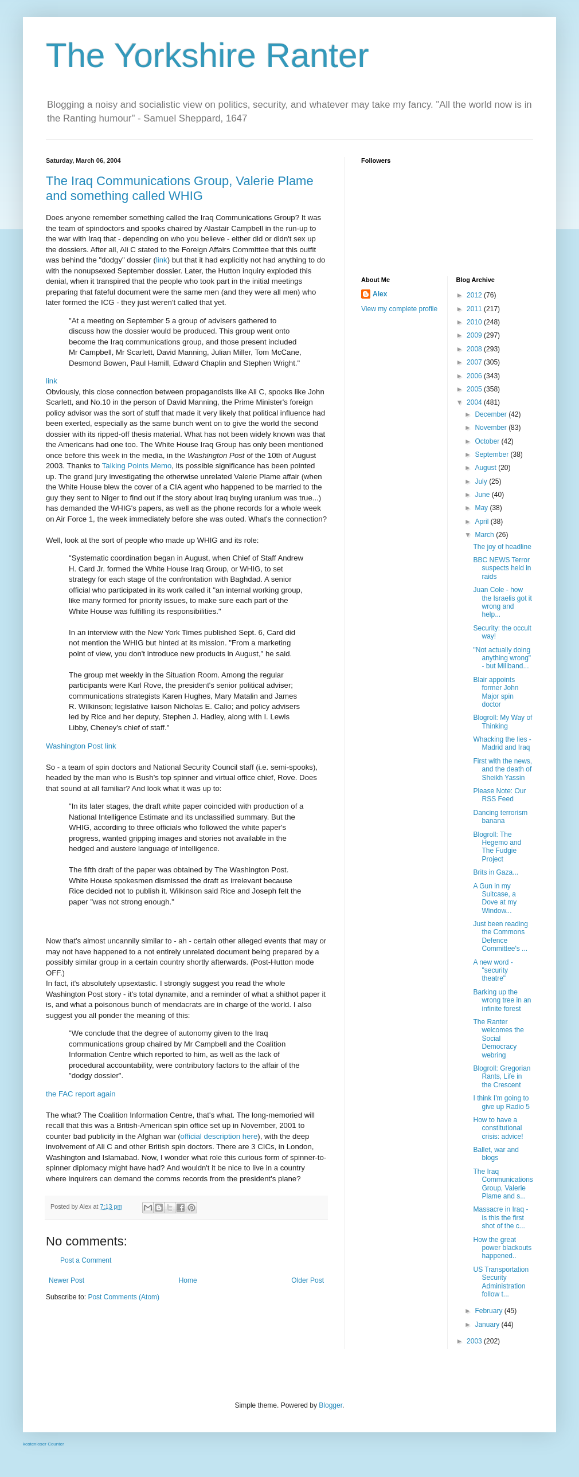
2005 (475, 389)
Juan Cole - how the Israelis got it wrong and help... (502, 602)
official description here (219, 1136)
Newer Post (66, 1280)
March (485, 535)
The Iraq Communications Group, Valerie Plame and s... (503, 1184)
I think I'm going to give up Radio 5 (501, 1102)
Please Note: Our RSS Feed (499, 795)
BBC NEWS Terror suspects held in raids (502, 568)
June (483, 495)
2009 (475, 335)
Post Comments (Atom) (123, 1297)
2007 (475, 362)
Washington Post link (81, 746)
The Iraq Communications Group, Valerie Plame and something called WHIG (180, 188)
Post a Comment (85, 1260)
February (489, 1311)
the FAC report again (81, 1094)
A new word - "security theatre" (493, 970)
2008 (475, 349)
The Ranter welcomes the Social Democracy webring (498, 1038)
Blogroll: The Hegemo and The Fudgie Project (497, 846)
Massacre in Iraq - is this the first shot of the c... (500, 1217)
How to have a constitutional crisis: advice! (498, 1128)
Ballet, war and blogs (495, 1154)
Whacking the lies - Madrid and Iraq (502, 743)
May (482, 508)
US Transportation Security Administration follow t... (501, 1282)
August (486, 468)
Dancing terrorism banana (500, 817)
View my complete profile (399, 309)
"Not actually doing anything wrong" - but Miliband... (502, 658)
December (491, 414)
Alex (380, 294)
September (492, 454)
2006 (475, 376)
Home (188, 1280)
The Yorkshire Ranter (207, 55)
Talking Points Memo (137, 465)
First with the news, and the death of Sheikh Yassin (502, 769)
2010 (475, 322)
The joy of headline (502, 547)
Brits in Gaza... (495, 872)
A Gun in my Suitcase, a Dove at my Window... (495, 898)
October (488, 441)
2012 (475, 295)
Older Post (307, 1280)
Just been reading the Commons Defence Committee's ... (500, 936)
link (161, 260)
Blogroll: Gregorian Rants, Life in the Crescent (501, 1076)
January (488, 1325)
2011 (475, 309)
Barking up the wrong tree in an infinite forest (502, 1000)
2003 (475, 1341)
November (491, 428)
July (482, 481)
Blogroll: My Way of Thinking (502, 722)
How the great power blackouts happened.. (502, 1248)
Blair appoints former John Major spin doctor (495, 692)
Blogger (330, 1405)
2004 (475, 402)
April (482, 522)
